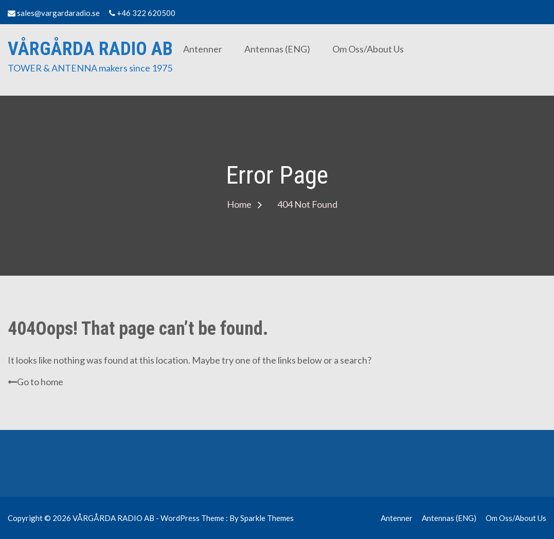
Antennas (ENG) (277, 49)
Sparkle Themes (267, 518)
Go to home (35, 381)
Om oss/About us (368, 49)
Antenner (202, 49)
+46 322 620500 (142, 12)
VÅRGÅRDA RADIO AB (90, 49)
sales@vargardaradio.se (54, 12)
